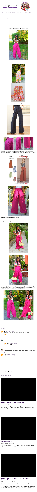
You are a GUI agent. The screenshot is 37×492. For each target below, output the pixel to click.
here (18, 28)
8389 (14, 103)
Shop (29, 12)
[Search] (33, 1)
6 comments (6, 489)
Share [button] (34, 324)
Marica (8, 343)
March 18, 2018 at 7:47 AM (11, 354)
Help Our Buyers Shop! (7, 441)
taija (4, 331)
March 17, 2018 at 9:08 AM (10, 331)
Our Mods (19, 12)
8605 (16, 152)
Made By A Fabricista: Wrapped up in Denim (12, 402)
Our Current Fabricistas (10, 12)
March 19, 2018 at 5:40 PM (13, 343)
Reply (5, 337)
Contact (24, 12)
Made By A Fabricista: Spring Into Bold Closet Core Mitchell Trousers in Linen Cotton (16, 479)
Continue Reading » (32, 412)
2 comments (6, 412)
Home (2, 12)
